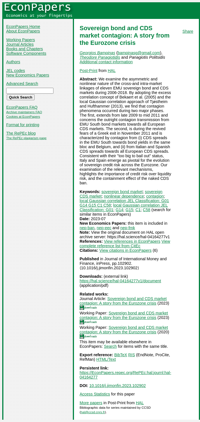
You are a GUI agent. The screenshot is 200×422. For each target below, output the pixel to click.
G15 (129, 209)
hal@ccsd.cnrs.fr (93, 412)
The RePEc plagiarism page (26, 138)
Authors (13, 62)
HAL (112, 70)
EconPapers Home (23, 26)
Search (110, 346)
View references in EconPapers (132, 241)
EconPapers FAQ (21, 107)
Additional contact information (106, 62)
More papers (91, 403)
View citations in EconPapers (125, 250)
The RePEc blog (21, 133)
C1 (137, 209)
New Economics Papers (27, 75)
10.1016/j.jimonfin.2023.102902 (117, 385)
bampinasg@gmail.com (139, 53)
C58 (146, 209)
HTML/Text (106, 359)
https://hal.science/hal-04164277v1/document (120, 281)
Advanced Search (22, 83)
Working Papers (20, 40)
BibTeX (120, 355)
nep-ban (87, 228)
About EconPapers (23, 31)
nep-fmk (127, 228)
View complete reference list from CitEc (125, 243)
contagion (155, 196)
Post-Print (88, 70)
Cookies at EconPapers (23, 116)
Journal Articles (20, 44)
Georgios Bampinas (97, 53)
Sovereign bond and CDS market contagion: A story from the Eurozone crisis (123, 300)
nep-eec (104, 228)
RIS (131, 355)
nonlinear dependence (124, 196)
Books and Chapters (24, 49)
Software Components (26, 53)
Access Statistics (95, 394)
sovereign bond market (122, 191)
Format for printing (22, 125)
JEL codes (15, 70)
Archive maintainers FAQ (24, 112)
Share (188, 31)
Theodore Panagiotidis (100, 57)
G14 (119, 209)
